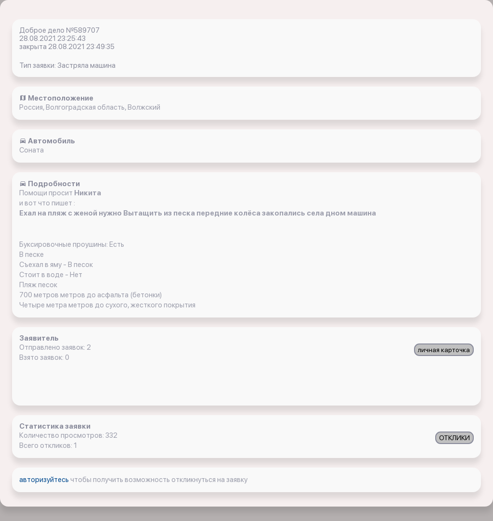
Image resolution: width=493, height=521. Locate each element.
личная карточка (444, 350)
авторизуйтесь (44, 479)
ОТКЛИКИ (454, 438)
